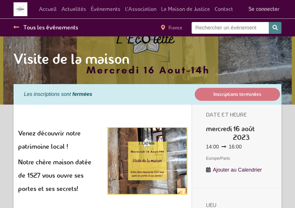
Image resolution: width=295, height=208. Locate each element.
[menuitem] (48, 9)
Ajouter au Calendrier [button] (237, 170)
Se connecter (263, 9)
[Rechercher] (275, 28)
